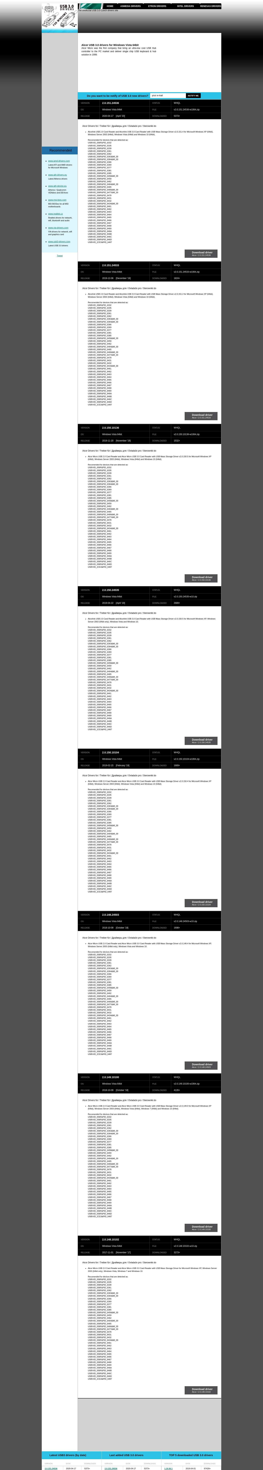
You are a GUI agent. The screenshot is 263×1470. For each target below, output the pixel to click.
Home (110, 6)
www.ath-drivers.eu (57, 175)
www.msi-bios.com (57, 200)
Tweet (60, 255)
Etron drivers (157, 6)
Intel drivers (185, 6)
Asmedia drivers (130, 6)
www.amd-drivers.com (59, 161)
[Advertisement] (190, 66)
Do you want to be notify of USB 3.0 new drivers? (117, 95)
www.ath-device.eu (57, 186)
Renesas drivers (210, 6)
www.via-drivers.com (58, 227)
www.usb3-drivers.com (59, 241)
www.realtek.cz (55, 214)
